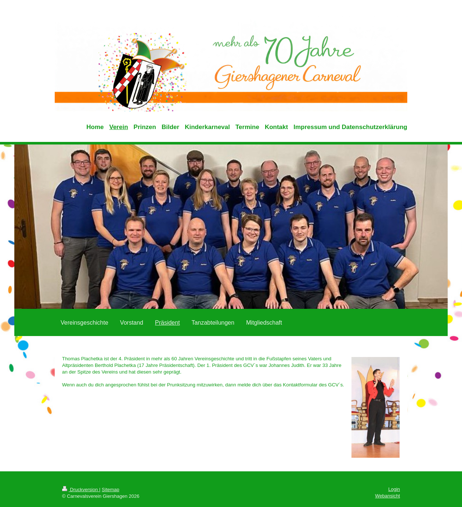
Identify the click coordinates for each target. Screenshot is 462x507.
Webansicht (387, 496)
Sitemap (110, 489)
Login (394, 489)
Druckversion (80, 489)
